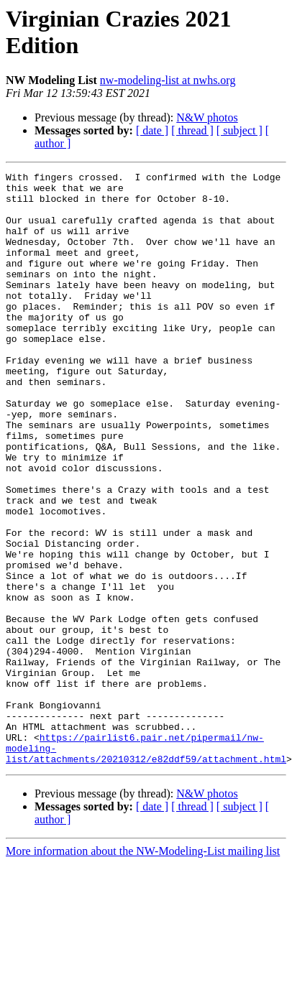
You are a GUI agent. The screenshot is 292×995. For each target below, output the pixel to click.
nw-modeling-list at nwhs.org (168, 80)
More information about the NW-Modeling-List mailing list (143, 969)
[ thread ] (192, 130)
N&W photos (206, 117)
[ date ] (152, 130)
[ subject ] (239, 130)
